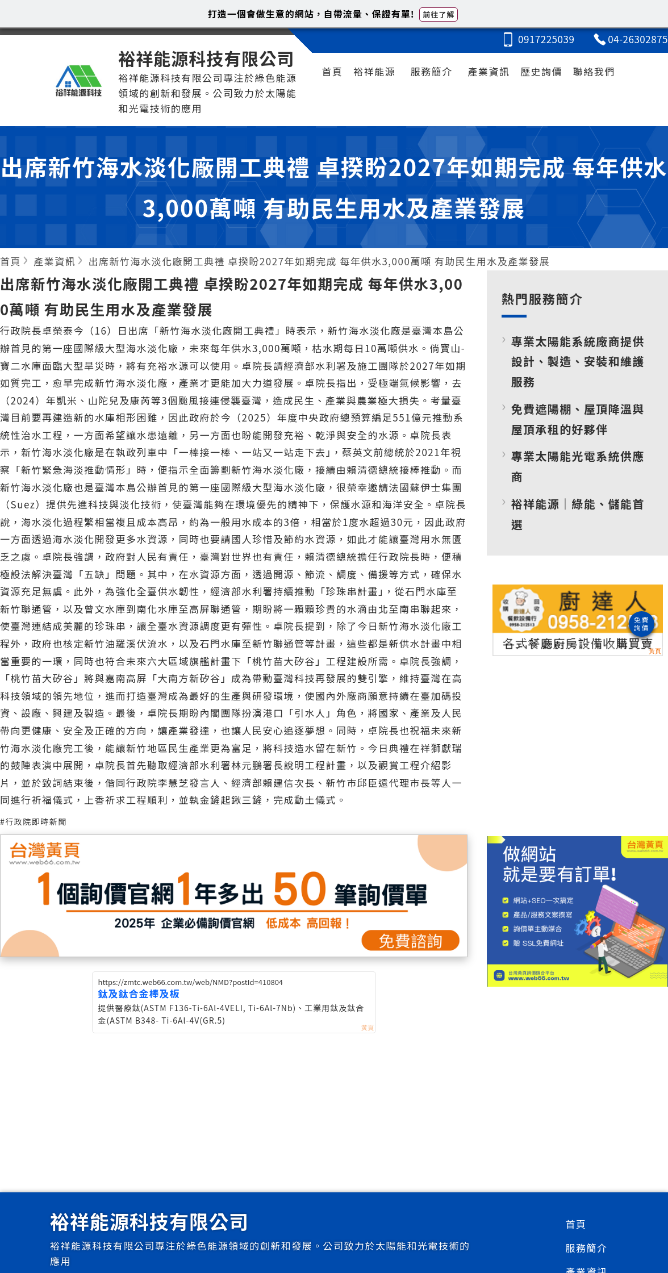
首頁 (332, 71)
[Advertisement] (577, 744)
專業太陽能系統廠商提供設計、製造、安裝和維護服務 (578, 361)
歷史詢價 (541, 71)
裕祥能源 (374, 71)
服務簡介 (432, 71)
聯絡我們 (594, 71)
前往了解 (438, 14)
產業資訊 (488, 71)
